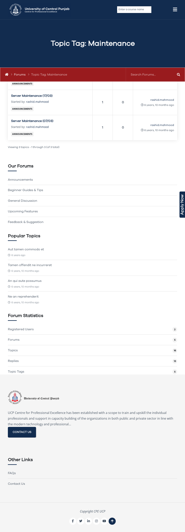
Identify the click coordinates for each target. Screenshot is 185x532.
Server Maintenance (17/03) (32, 96)
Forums (20, 74)
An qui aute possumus (25, 281)
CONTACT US (22, 432)
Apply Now (182, 204)
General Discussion (22, 201)
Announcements (22, 83)
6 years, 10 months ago (159, 105)
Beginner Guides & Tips (25, 190)
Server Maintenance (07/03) (32, 121)
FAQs (12, 473)
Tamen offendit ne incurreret (30, 265)
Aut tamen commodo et (26, 249)
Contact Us (16, 484)
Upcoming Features (23, 211)
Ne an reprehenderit (23, 296)
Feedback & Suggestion (25, 222)
